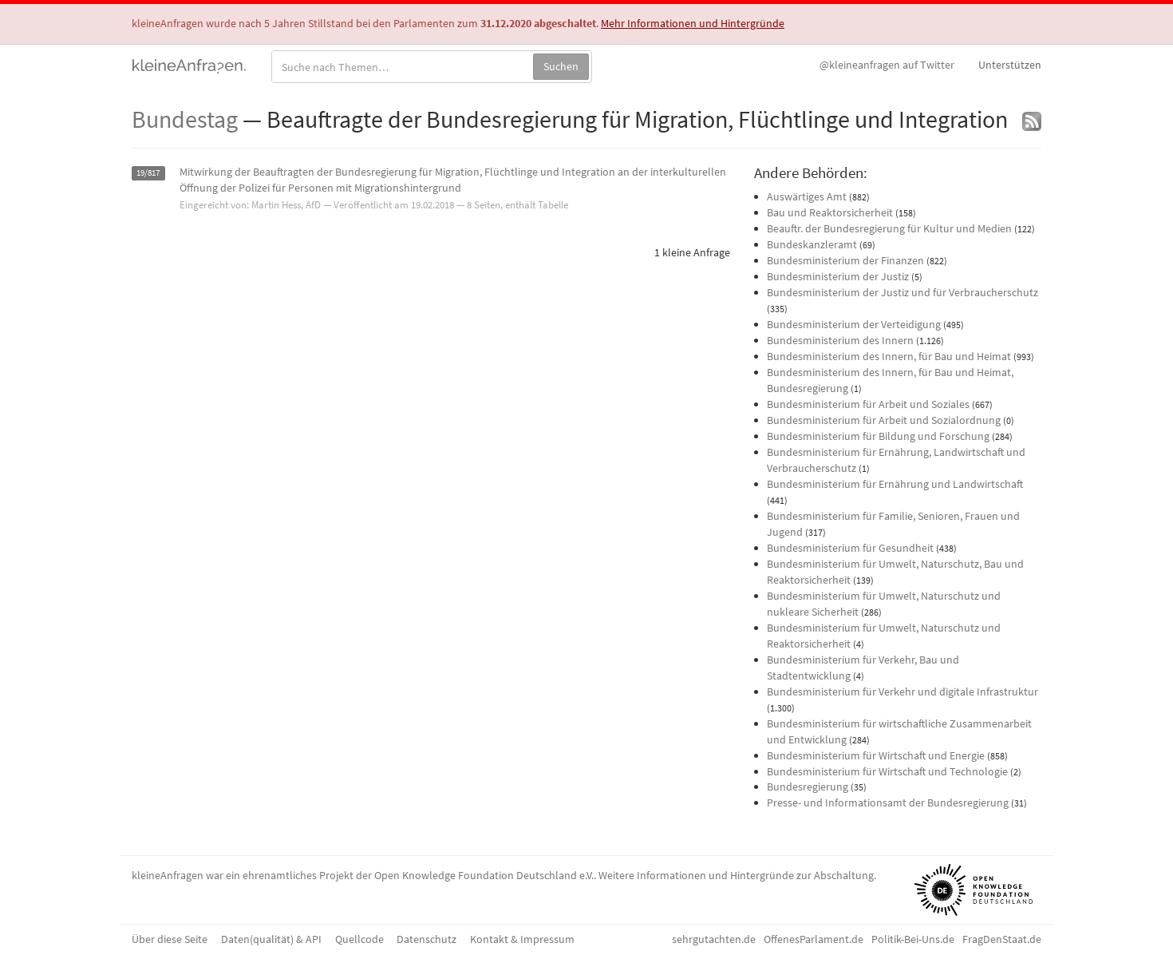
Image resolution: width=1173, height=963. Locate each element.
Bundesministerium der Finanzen (845, 260)
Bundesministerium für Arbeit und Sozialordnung (884, 420)
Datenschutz (426, 939)
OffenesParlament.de (813, 939)
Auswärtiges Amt (807, 196)
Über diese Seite (169, 939)
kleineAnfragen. (189, 65)
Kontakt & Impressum (522, 939)
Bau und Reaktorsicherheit (830, 212)
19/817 (148, 173)
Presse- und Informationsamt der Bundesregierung (888, 802)
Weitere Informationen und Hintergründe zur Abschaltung (736, 875)
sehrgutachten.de (714, 939)
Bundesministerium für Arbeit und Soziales (868, 404)
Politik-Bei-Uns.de (912, 939)
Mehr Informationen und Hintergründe (692, 23)
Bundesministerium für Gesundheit (850, 548)
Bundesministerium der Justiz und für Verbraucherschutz (902, 292)
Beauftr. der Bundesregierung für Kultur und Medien (889, 228)
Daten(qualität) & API (271, 939)
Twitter (887, 64)
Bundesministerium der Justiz (838, 276)
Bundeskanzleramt (812, 244)
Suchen (561, 66)
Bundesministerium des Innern (840, 340)
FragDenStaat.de (1001, 939)
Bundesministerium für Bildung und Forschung (878, 436)
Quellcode (359, 939)
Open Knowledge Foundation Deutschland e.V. (484, 875)
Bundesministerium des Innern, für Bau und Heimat (889, 356)
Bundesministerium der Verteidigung (854, 324)
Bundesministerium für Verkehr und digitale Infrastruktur (902, 691)
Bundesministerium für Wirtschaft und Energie (876, 755)
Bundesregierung (807, 786)
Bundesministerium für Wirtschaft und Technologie (887, 771)
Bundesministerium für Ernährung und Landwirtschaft (895, 484)
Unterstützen (1009, 64)
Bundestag (185, 119)
